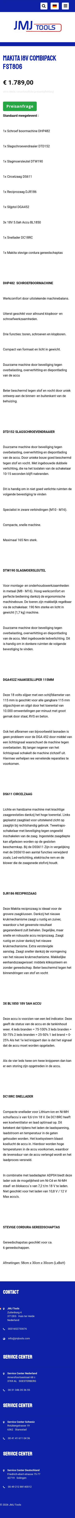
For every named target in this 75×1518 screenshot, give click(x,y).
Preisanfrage (19, 106)
